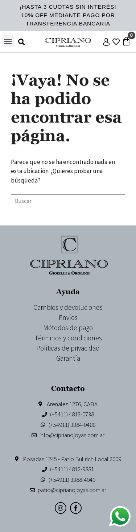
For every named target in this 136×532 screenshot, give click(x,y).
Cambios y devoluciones (68, 307)
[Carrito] (126, 41)
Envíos (68, 317)
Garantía (68, 358)
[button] (8, 41)
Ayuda (68, 291)
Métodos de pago (68, 327)
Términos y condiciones (68, 337)
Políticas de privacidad (68, 348)
